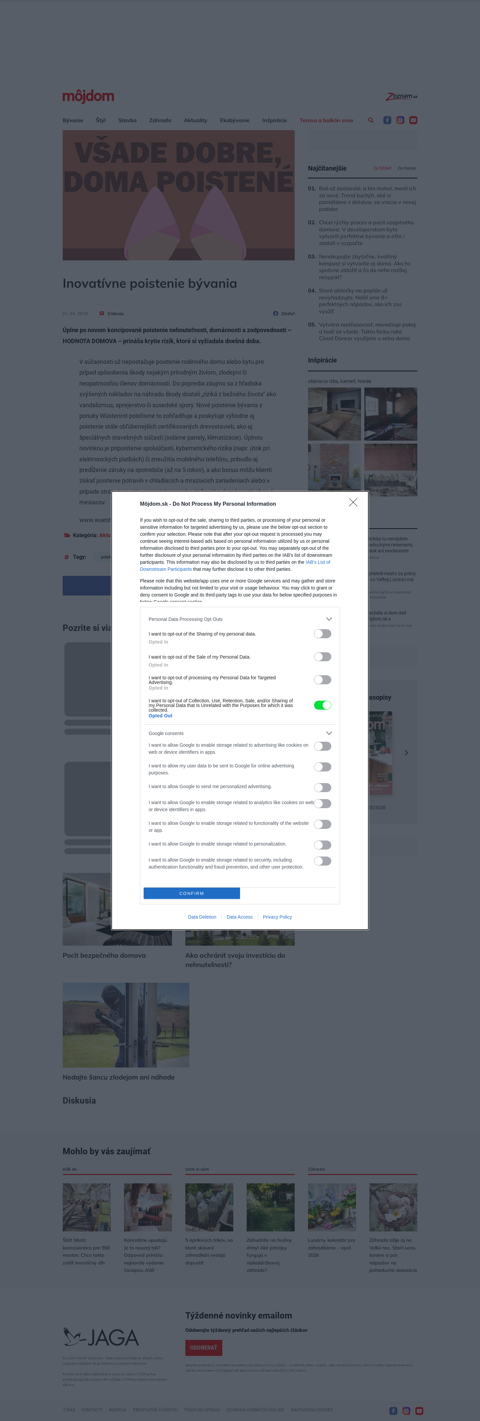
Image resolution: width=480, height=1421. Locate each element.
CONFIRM (191, 893)
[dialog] (240, 710)
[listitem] (240, 619)
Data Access (240, 917)
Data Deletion (202, 917)
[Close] (355, 504)
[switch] (322, 633)
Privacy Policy (277, 917)
